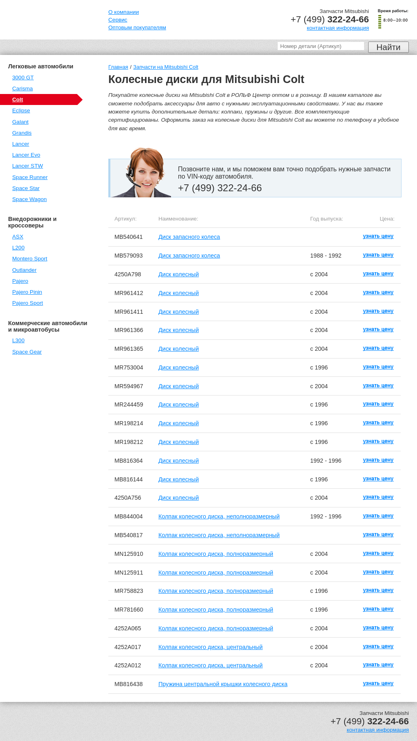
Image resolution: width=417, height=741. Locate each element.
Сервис (117, 20)
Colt (17, 99)
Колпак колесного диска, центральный (210, 647)
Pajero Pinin (27, 292)
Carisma (22, 88)
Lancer (20, 144)
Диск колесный (178, 274)
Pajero (20, 281)
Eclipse (21, 110)
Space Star (26, 188)
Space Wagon (29, 199)
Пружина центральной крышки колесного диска (223, 684)
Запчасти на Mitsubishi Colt (165, 67)
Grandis (22, 133)
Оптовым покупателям (137, 27)
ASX (17, 237)
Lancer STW (27, 166)
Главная (118, 67)
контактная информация (338, 28)
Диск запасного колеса (189, 237)
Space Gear (27, 352)
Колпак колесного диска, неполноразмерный (219, 516)
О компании (123, 12)
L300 (18, 340)
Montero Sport (29, 259)
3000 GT (23, 77)
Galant (20, 122)
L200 (18, 248)
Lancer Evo (26, 155)
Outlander (24, 270)
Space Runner (30, 177)
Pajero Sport (27, 303)
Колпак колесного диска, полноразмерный (215, 554)
